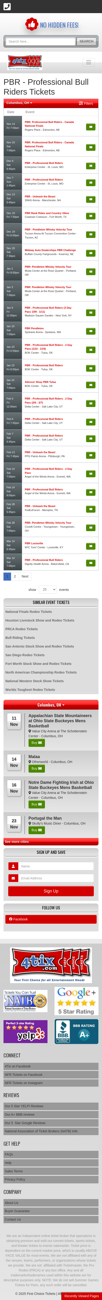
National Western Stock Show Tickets (34, 681)
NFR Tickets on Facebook (23, 1075)
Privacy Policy (15, 1179)
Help (8, 1163)
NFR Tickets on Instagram (24, 1083)
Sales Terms (14, 1171)
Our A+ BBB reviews (19, 1114)
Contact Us (13, 1219)
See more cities (17, 842)
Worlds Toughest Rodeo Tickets (30, 690)
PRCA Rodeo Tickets (21, 629)
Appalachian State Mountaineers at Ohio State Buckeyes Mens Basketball (60, 720)
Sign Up (51, 891)
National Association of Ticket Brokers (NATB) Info (41, 1131)
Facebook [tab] (18, 919)
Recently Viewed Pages (81, 1296)
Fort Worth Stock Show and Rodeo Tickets (38, 664)
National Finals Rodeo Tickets (28, 612)
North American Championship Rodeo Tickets (41, 672)
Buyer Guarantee (17, 1211)
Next (25, 576)
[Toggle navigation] (89, 62)
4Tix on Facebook (18, 1066)
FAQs (9, 1154)
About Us (11, 1203)
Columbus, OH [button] (19, 103)
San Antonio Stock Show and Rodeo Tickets (39, 646)
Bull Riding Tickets (20, 638)
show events (49, 589)
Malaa (34, 756)
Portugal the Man (45, 818)
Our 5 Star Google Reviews (25, 1123)
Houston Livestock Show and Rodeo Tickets (39, 620)
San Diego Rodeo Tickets (25, 655)
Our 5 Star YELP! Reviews (24, 1106)
